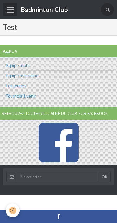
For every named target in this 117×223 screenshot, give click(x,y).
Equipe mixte (18, 65)
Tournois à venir (21, 96)
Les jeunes (16, 85)
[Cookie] (13, 210)
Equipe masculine (22, 75)
